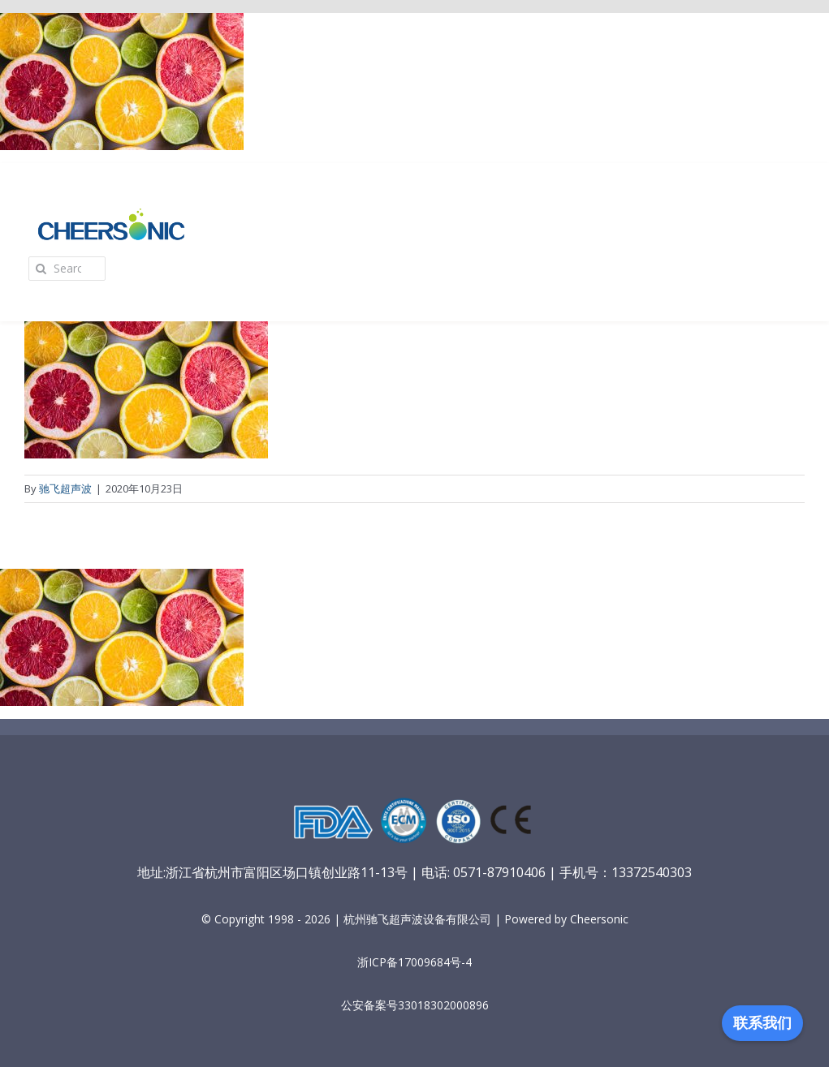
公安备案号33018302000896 (415, 1005)
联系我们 (762, 1023)
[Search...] (67, 268)
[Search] (40, 268)
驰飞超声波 (65, 488)
